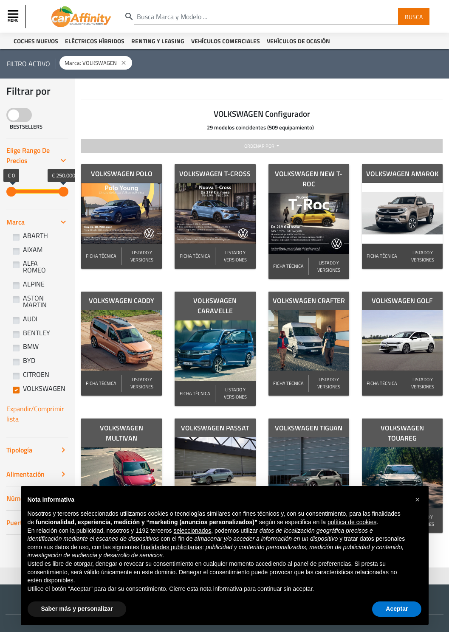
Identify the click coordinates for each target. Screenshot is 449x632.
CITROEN (36, 374)
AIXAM (32, 249)
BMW (31, 346)
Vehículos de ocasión (298, 41)
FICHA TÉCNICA (101, 256)
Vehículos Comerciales (225, 41)
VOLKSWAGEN (44, 388)
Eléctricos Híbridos (94, 41)
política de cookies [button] (352, 522)
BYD (29, 360)
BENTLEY (36, 332)
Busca (414, 16)
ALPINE (34, 284)
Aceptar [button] (397, 608)
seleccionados (192, 530)
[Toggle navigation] (14, 16)
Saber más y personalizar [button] (77, 608)
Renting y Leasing (157, 41)
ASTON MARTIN (35, 301)
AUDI (30, 318)
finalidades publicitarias (171, 547)
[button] (417, 499)
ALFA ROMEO (34, 266)
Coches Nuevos (36, 41)
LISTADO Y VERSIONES (141, 256)
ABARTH (35, 235)
